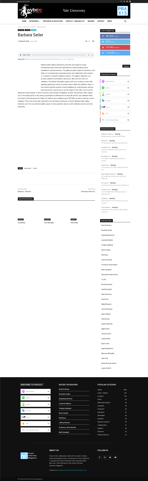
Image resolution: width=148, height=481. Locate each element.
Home (20, 27)
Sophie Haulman (107, 324)
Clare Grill (104, 358)
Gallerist (33, 30)
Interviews (26, 27)
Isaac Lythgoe (106, 314)
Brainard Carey (24, 41)
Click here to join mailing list (64, 59)
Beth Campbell (106, 269)
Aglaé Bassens (106, 304)
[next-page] (22, 227)
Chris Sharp (74, 222)
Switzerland (27, 168)
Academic (47, 219)
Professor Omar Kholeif (109, 265)
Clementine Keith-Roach (109, 274)
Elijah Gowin (105, 329)
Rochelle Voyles (106, 230)
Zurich (35, 168)
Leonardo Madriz (107, 240)
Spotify (40, 59)
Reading (117, 134)
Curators (33, 27)
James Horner (106, 334)
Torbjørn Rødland (107, 245)
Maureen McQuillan (107, 353)
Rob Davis (104, 255)
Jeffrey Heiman (106, 260)
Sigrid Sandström (107, 348)
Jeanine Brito (105, 338)
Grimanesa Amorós (88, 192)
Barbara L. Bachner (24, 192)
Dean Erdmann (106, 225)
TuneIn (46, 59)
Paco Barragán (49, 222)
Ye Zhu (103, 279)
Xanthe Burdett (106, 289)
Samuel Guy (105, 319)
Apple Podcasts (31, 59)
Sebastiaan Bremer (108, 235)
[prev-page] (19, 227)
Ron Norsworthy (106, 284)
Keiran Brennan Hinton (108, 363)
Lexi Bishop (21, 222)
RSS (51, 59)
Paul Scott (104, 299)
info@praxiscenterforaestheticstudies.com (72, 470)
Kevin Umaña (105, 250)
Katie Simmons (106, 294)
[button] (125, 21)
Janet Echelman (106, 309)
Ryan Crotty (105, 343)
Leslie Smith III (106, 368)
